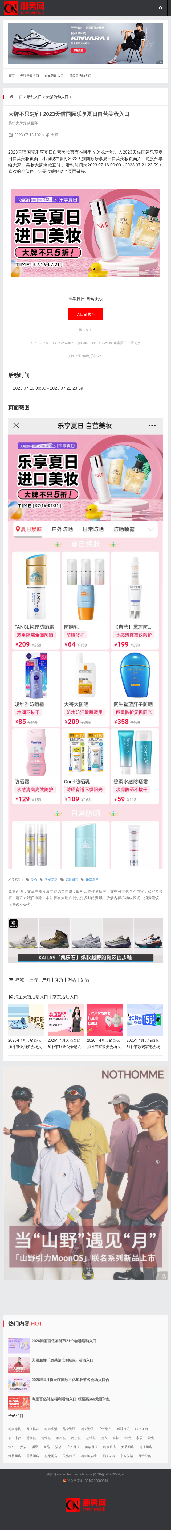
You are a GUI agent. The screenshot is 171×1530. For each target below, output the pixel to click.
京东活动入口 (54, 76)
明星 (35, 1447)
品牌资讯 (69, 1429)
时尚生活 (50, 1429)
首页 (11, 76)
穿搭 (59, 979)
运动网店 (145, 1447)
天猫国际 (71, 880)
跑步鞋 (76, 1438)
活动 (58, 1447)
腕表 (104, 1438)
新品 (84, 979)
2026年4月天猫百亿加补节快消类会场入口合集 (25, 1046)
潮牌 (33, 979)
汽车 (11, 1447)
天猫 (34, 880)
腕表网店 (109, 1447)
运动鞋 (46, 1438)
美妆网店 (91, 1447)
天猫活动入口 (29, 76)
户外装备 (105, 1429)
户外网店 (73, 1447)
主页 (19, 97)
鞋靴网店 (50, 1456)
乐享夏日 (92, 880)
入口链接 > (85, 314)
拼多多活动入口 (80, 76)
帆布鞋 (61, 1438)
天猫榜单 (69, 1456)
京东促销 (126, 1456)
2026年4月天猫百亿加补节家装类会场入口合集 (104, 1046)
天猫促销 (108, 1456)
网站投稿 (144, 1456)
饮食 (151, 1438)
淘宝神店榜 (89, 1456)
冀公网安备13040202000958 (87, 1481)
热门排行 (14, 1438)
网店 (72, 979)
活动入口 (34, 97)
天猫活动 (51, 880)
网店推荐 (32, 1429)
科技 (116, 1438)
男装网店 (32, 1456)
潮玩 (127, 1438)
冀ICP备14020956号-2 (109, 1474)
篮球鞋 (91, 1438)
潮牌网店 (14, 1456)
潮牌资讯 (87, 1429)
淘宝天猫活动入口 (31, 997)
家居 (139, 1438)
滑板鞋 (31, 1438)
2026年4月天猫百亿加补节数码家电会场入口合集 (143, 1046)
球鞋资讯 (123, 1429)
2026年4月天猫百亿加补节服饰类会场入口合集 (64, 1046)
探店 (23, 1447)
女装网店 (127, 1447)
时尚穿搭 (14, 1429)
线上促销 (141, 1429)
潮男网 (51, 1474)
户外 (46, 979)
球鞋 (19, 979)
